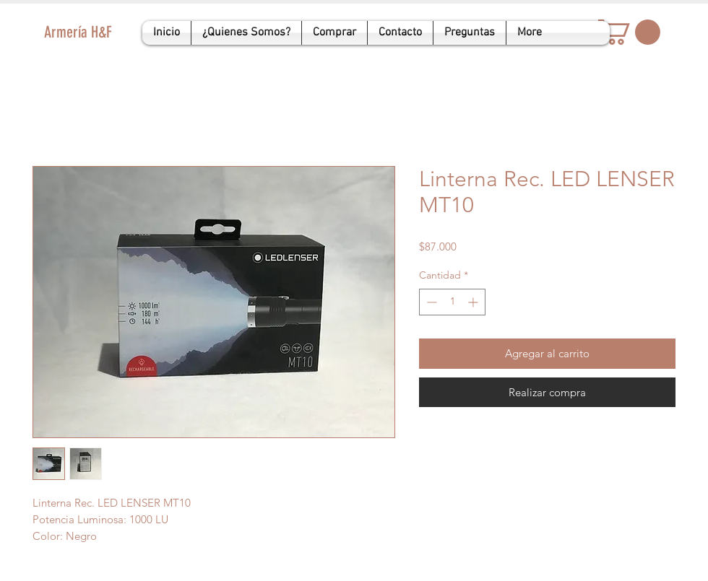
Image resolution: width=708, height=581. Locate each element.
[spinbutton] (452, 302)
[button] (629, 32)
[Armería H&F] (116, 33)
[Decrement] (430, 302)
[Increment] (474, 302)
